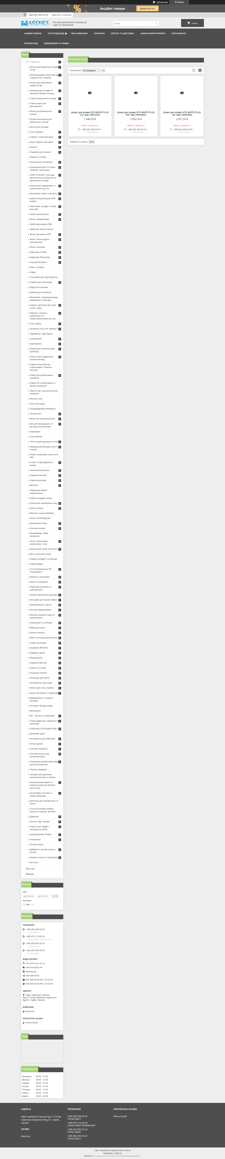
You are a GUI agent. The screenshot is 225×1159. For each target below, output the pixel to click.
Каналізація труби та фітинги (43, 193)
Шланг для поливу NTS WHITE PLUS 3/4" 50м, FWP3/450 (182, 113)
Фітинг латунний (37, 247)
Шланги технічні (37, 632)
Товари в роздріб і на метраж (43, 559)
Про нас (30, 868)
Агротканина (36, 344)
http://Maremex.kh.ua (35, 963)
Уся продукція (56, 33)
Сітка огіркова (36, 132)
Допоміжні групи (37, 733)
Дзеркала (34, 816)
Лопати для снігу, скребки (42, 688)
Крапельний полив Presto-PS (43, 549)
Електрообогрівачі (38, 262)
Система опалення (39, 749)
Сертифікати (178, 33)
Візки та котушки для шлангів (43, 637)
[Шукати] (156, 23)
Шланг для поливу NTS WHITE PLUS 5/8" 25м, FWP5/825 (136, 113)
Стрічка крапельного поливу (43, 98)
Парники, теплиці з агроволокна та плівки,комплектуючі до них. (43, 316)
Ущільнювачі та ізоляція (41, 622)
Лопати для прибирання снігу (43, 503)
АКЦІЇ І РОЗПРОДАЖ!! (40, 518)
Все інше (34, 862)
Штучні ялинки (36, 508)
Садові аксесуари (38, 480)
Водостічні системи (39, 287)
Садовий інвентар (38, 475)
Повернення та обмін (56, 43)
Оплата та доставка (122, 33)
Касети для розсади (39, 127)
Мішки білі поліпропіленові (42, 419)
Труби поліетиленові (39, 214)
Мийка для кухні (37, 627)
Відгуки (30, 874)
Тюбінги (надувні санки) (41, 498)
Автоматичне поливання (41, 162)
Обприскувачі (36, 658)
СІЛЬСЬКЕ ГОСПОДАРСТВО (43, 728)
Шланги (33, 147)
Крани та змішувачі (39, 582)
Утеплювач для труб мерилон (44, 277)
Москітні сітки (36, 399)
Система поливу (37, 528)
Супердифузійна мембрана (42, 409)
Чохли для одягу (37, 404)
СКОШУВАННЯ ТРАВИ (40, 834)
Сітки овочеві (36, 436)
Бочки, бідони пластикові (41, 142)
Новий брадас (36, 564)
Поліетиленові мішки (39, 470)
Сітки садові (35, 323)
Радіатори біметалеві (40, 257)
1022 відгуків (162, 2)
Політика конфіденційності (129, 1156)
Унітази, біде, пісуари (40, 821)
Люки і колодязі (37, 267)
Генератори (35, 839)
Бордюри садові (37, 653)
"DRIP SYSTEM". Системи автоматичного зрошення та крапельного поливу (43, 178)
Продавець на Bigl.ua (112, 1153)
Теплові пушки (36, 844)
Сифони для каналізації (41, 282)
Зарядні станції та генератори (44, 857)
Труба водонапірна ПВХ (41, 224)
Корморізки (35, 431)
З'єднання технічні (38, 673)
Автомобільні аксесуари (41, 683)
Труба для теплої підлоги (41, 229)
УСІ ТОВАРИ (33, 62)
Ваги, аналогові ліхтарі (40, 554)
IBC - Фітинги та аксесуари (42, 716)
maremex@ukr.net (34, 967)
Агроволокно (36, 339)
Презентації (31, 43)
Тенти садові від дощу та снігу (44, 441)
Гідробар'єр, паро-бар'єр (41, 334)
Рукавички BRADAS (39, 648)
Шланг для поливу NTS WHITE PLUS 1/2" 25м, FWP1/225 (90, 113)
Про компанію (79, 33)
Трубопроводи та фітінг (41, 605)
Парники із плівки (38, 157)
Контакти (99, 33)
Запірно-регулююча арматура (44, 595)
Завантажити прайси (152, 33)
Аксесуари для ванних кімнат (43, 600)
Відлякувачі (35, 711)
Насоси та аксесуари (39, 577)
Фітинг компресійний (39, 219)
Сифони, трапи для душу (41, 137)
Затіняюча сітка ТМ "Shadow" (43, 329)
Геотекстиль (35, 414)
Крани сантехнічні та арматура (44, 693)
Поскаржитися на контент (105, 1156)
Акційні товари (32, 33)
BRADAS (34, 485)
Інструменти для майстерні (42, 738)
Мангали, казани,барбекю (42, 513)
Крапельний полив (38, 523)
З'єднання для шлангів (40, 152)
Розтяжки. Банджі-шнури (41, 706)
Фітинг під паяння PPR (40, 234)
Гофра (33, 272)
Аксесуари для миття (40, 678)
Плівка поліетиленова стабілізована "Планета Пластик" (41, 367)
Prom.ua (127, 1150)
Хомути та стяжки (38, 668)
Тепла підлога (36, 744)
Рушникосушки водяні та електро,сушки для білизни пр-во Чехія (42, 785)
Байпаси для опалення (40, 292)
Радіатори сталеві (38, 252)
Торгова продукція (38, 769)
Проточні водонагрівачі (40, 610)
